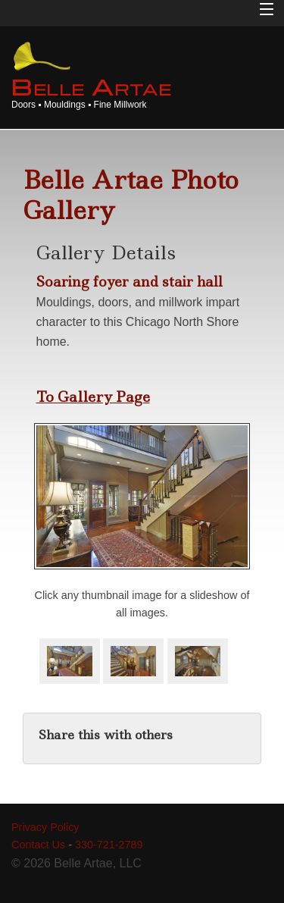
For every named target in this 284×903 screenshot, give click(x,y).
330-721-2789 (109, 845)
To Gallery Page (93, 396)
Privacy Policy (45, 827)
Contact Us (38, 845)
